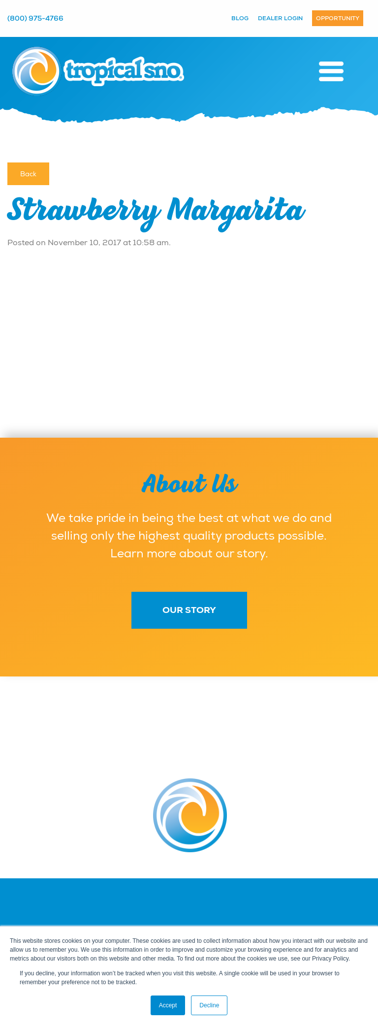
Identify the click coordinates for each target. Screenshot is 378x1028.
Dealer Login (280, 18)
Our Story (189, 610)
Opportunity (337, 18)
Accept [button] (168, 1005)
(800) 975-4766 (35, 18)
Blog (240, 18)
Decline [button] (209, 1005)
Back (28, 173)
